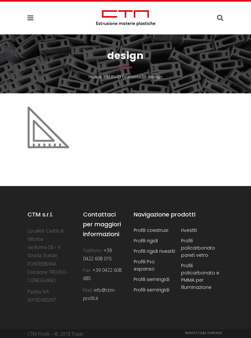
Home (95, 77)
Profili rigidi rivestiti (154, 251)
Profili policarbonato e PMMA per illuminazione (200, 276)
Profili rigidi (146, 240)
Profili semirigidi (151, 279)
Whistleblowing (203, 332)
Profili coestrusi (151, 230)
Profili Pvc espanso (144, 265)
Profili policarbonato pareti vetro (198, 247)
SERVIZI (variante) (124, 77)
